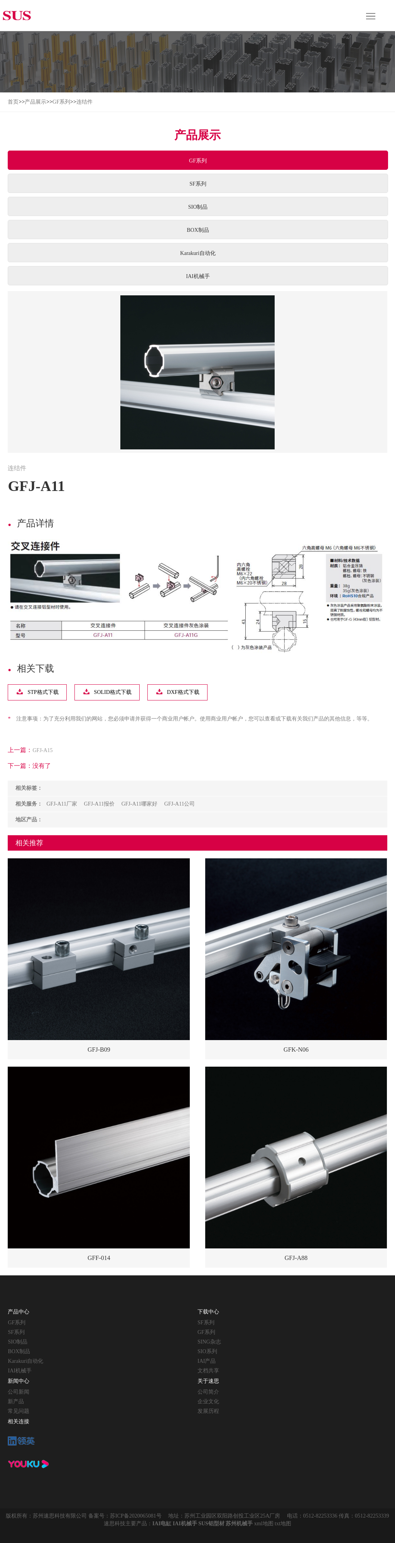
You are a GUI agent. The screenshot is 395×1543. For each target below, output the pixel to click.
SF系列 (197, 184)
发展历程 (208, 1411)
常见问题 (18, 1411)
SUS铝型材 (211, 1523)
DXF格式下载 (183, 692)
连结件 (84, 102)
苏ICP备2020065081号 (136, 1516)
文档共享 (208, 1371)
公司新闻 (18, 1392)
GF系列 (61, 102)
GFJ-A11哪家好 (140, 804)
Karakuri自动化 (198, 253)
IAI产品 (207, 1361)
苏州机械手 (239, 1523)
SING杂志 (209, 1342)
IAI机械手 (197, 276)
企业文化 (208, 1401)
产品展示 (35, 102)
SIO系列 (207, 1351)
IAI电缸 (161, 1523)
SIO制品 (198, 207)
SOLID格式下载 (113, 692)
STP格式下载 (42, 692)
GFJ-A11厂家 (61, 804)
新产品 (16, 1401)
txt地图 (283, 1523)
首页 (13, 102)
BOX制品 (198, 230)
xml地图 (263, 1523)
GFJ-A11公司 (179, 804)
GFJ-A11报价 (99, 804)
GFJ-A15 (42, 750)
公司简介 (208, 1392)
